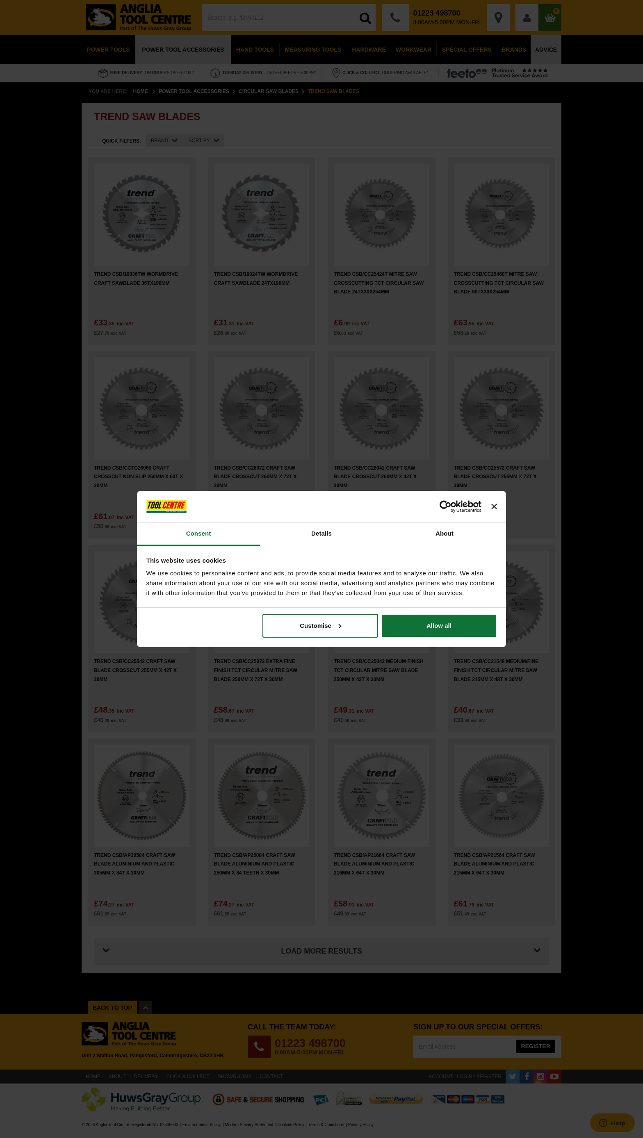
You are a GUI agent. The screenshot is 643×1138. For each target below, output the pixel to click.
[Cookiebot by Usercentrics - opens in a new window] (445, 506)
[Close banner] (494, 506)
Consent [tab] (198, 533)
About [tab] (445, 533)
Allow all (438, 625)
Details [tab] (321, 533)
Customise (320, 625)
